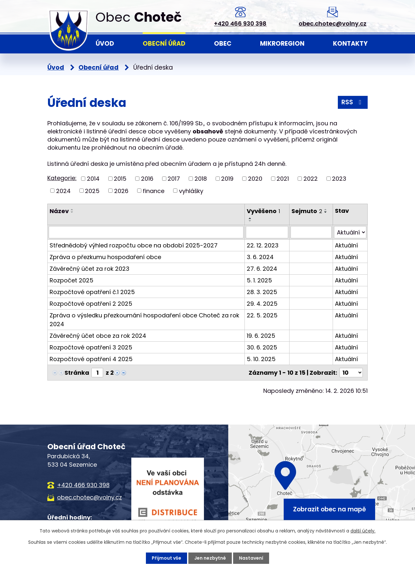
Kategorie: (62, 178)
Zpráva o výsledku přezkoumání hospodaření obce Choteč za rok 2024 (144, 319)
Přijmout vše (166, 558)
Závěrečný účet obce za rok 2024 (98, 336)
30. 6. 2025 (262, 347)
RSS (352, 102)
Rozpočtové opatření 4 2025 (91, 359)
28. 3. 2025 (262, 292)
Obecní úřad (164, 43)
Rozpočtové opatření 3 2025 (91, 347)
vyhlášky (191, 191)
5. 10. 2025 (261, 359)
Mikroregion (282, 43)
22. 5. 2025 (262, 315)
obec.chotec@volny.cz (332, 23)
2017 (174, 179)
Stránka (77, 373)
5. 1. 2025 (259, 280)
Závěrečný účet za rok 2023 (89, 269)
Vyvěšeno (263, 211)
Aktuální (346, 245)
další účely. (362, 531)
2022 (310, 179)
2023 (339, 179)
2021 (283, 179)
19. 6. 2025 (261, 336)
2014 (93, 179)
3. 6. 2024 (260, 257)
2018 (201, 179)
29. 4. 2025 (262, 304)
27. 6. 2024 (262, 269)
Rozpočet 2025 (71, 280)
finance (153, 191)
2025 (92, 191)
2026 (121, 191)
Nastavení (251, 558)
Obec (222, 43)
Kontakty (350, 43)
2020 (255, 179)
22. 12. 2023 (263, 245)
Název (59, 211)
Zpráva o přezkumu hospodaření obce (105, 257)
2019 (227, 179)
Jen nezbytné (210, 558)
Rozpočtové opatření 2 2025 (91, 304)
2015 (120, 179)
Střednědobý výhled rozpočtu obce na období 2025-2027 (134, 245)
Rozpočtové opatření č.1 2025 (92, 292)
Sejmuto (306, 211)
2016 (147, 179)
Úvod (105, 43)
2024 (63, 191)
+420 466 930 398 (240, 23)
